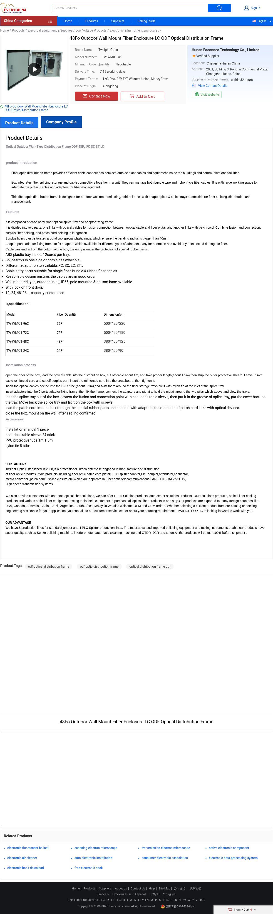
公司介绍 (180, 888)
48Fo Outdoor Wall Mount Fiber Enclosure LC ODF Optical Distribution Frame (36, 108)
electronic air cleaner (22, 858)
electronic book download (25, 868)
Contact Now (96, 96)
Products (91, 21)
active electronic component (229, 848)
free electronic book (88, 868)
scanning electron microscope (95, 848)
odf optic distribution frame (99, 566)
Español (140, 894)
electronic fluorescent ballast (28, 848)
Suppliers (117, 21)
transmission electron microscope (166, 848)
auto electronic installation (93, 858)
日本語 (153, 894)
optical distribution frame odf (150, 566)
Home (68, 21)
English (259, 21)
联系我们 (195, 888)
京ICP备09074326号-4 (178, 906)
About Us (121, 888)
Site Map (164, 888)
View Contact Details (212, 85)
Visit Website (206, 94)
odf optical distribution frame (48, 566)
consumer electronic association (165, 858)
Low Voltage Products (91, 30)
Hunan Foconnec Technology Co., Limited (225, 50)
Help (152, 888)
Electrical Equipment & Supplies (50, 30)
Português (169, 894)
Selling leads (147, 21)
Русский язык (122, 894)
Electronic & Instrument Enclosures (134, 30)
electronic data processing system (233, 858)
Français (103, 894)
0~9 (202, 900)
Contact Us (138, 888)
